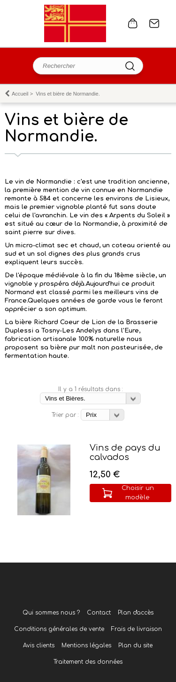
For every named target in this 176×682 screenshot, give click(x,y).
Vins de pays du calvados (125, 452)
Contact (154, 23)
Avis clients (38, 645)
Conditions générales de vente (59, 629)
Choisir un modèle (138, 493)
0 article (132, 23)
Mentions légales (86, 645)
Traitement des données (88, 662)
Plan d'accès (135, 612)
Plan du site (135, 645)
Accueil (20, 93)
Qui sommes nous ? (51, 612)
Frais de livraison (136, 629)
